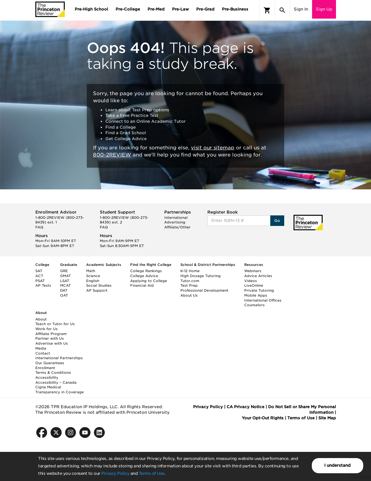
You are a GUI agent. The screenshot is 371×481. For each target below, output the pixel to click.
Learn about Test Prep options (137, 110)
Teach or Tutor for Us (55, 324)
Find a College (120, 127)
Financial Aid (142, 285)
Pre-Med (156, 9)
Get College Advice (126, 138)
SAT (38, 271)
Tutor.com (189, 281)
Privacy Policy (115, 473)
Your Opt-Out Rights (263, 418)
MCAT (65, 285)
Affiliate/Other (177, 227)
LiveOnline (253, 285)
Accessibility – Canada (56, 382)
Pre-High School (91, 9)
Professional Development (204, 290)
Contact (42, 353)
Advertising (174, 222)
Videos (250, 281)
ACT (39, 276)
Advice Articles (258, 276)
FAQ (39, 227)
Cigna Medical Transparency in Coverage (59, 389)
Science (93, 276)
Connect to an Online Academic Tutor (145, 121)
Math (90, 271)
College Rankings (146, 271)
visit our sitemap (212, 148)
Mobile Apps (255, 295)
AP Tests (43, 285)
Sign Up (324, 9)
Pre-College (128, 9)
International (176, 217)
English (92, 281)
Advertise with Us (51, 343)
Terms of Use (151, 473)
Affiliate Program (51, 334)
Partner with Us (49, 338)
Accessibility (46, 377)
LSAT (64, 281)
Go (277, 220)
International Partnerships (59, 358)
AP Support (97, 290)
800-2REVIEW (112, 155)
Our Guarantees (49, 363)
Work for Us (46, 329)
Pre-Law (180, 9)
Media (40, 348)
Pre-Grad (205, 9)
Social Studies (99, 285)
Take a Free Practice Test (131, 115)
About (41, 319)
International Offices (262, 300)
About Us (189, 295)
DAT (63, 290)
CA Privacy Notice (245, 406)
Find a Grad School (125, 132)
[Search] (282, 10)
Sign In (301, 9)
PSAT (40, 281)
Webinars (252, 271)
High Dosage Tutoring (200, 276)
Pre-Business (235, 9)
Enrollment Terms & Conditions (53, 370)
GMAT (65, 276)
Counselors (254, 305)
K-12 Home (190, 271)
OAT (64, 295)
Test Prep (189, 285)
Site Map (327, 418)
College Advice (144, 276)
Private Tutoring (259, 290)
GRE (64, 271)
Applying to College (148, 281)
